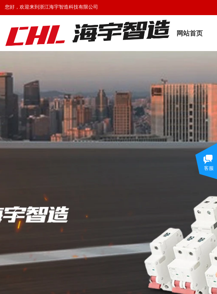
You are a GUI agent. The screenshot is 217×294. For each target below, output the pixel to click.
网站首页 (190, 33)
